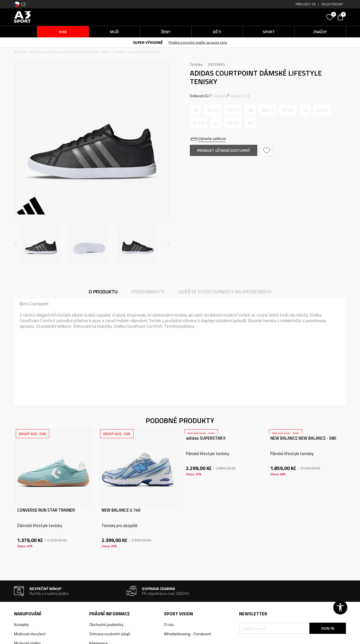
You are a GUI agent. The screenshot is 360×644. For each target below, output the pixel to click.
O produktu (103, 291)
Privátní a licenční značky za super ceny (197, 42)
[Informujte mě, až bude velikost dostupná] (195, 110)
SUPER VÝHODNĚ (148, 42)
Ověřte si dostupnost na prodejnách (224, 291)
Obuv (106, 52)
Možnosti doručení (29, 634)
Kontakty (21, 624)
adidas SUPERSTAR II (206, 438)
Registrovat (332, 4)
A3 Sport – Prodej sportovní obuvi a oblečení (47, 52)
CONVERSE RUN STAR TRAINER (46, 510)
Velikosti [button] (219, 96)
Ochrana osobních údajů (109, 634)
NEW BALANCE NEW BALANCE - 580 (303, 438)
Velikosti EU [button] (199, 96)
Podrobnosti (148, 291)
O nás (169, 624)
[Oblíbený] (330, 16)
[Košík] (342, 16)
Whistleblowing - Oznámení (187, 634)
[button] (281, 17)
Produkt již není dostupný (223, 150)
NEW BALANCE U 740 (121, 510)
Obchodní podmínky (106, 624)
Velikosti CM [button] (240, 96)
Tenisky (119, 52)
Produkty (91, 52)
